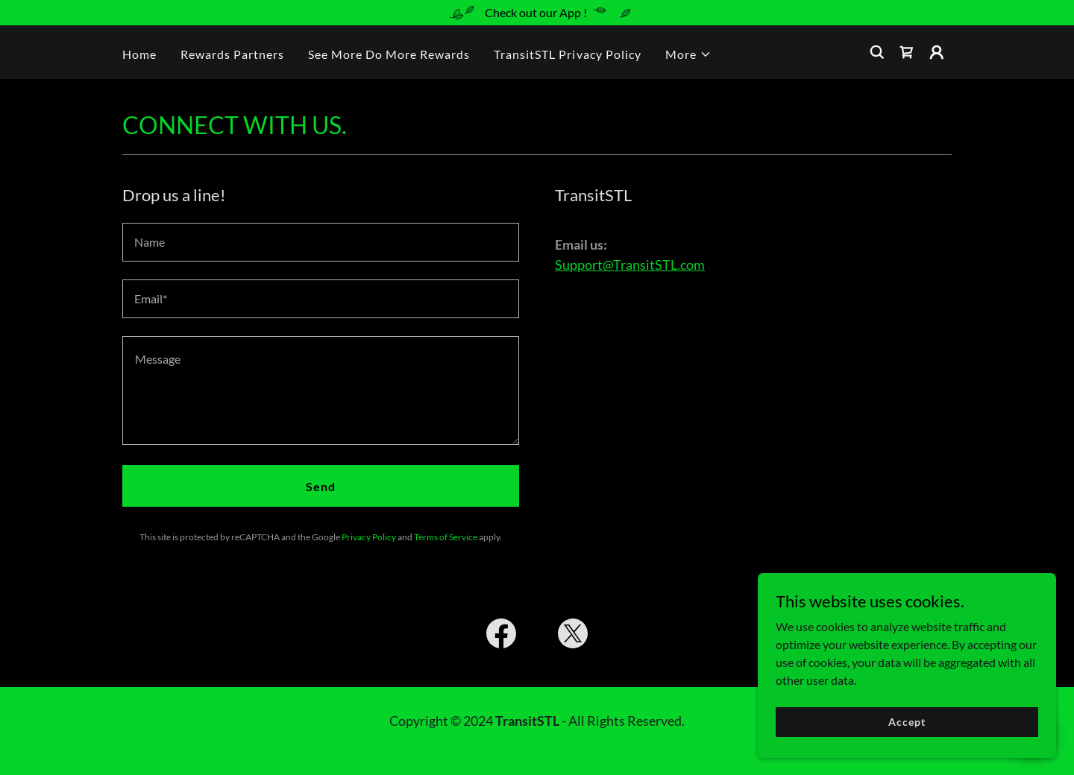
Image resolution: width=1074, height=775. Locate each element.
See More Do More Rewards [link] (389, 54)
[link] (907, 52)
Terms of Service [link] (445, 536)
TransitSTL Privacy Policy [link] (567, 54)
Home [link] (139, 54)
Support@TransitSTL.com (630, 264)
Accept (906, 752)
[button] (688, 54)
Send (321, 486)
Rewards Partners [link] (232, 54)
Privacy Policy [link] (369, 536)
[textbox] (320, 242)
